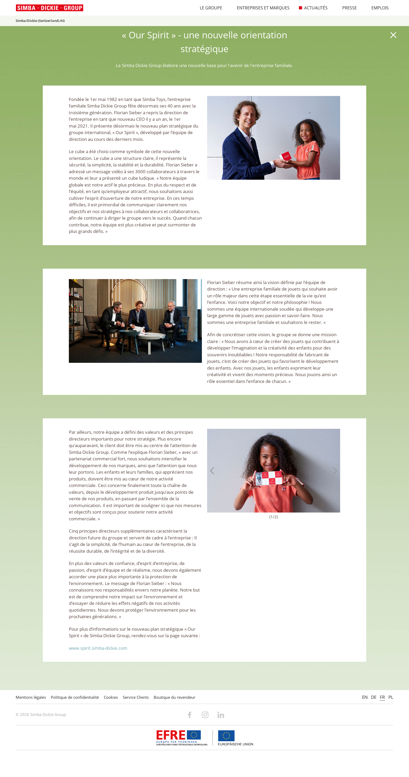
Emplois (377, 8)
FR (382, 697)
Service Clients (136, 697)
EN (365, 697)
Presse (347, 8)
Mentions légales (31, 697)
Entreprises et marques (260, 8)
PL (390, 697)
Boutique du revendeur (174, 697)
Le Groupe (208, 8)
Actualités (313, 8)
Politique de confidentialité (75, 697)
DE (373, 697)
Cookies (111, 697)
